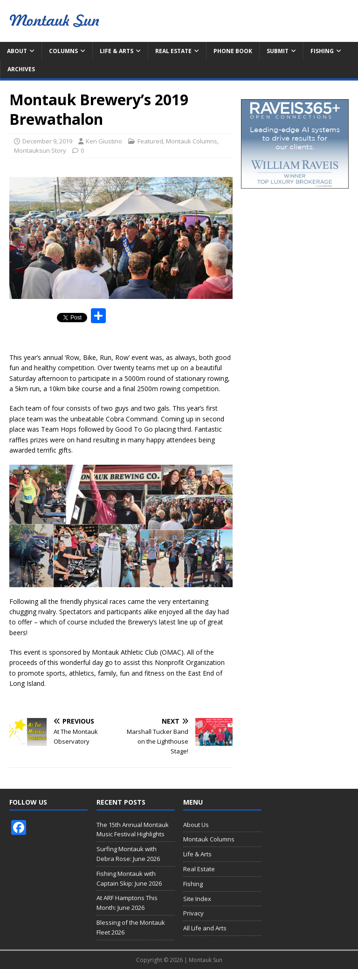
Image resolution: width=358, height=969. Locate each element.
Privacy (193, 913)
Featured (150, 141)
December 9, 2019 (47, 141)
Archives (21, 69)
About (17, 51)
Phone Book (232, 51)
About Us (196, 824)
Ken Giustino (104, 141)
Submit (278, 51)
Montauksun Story (40, 150)
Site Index (197, 898)
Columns (63, 51)
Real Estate (173, 51)
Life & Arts (116, 51)
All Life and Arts (205, 928)
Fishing (322, 51)
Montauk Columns (191, 141)
